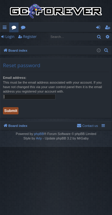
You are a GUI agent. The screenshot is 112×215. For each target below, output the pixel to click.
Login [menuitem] (99, 28)
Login (9, 36)
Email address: (14, 77)
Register (29, 36)
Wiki (24, 28)
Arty (39, 138)
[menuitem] (106, 50)
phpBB (39, 134)
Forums (15, 28)
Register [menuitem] (108, 28)
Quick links (5, 28)
